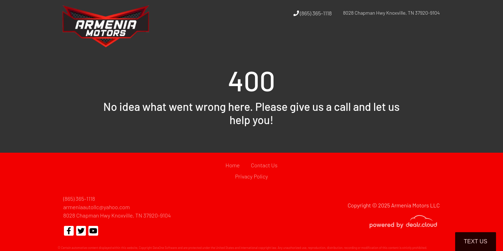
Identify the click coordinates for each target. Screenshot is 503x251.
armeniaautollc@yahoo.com (96, 207)
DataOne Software (165, 248)
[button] (341, 39)
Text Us (475, 241)
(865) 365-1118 (312, 13)
